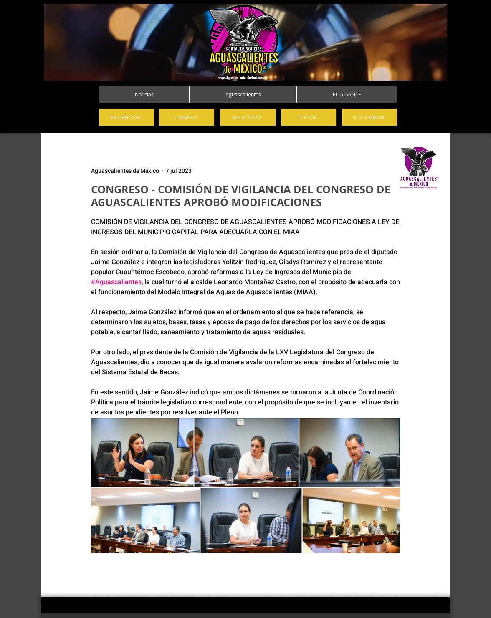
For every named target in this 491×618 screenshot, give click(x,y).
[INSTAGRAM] (369, 117)
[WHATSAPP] (248, 117)
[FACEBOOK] (126, 117)
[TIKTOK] (308, 117)
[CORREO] (186, 117)
